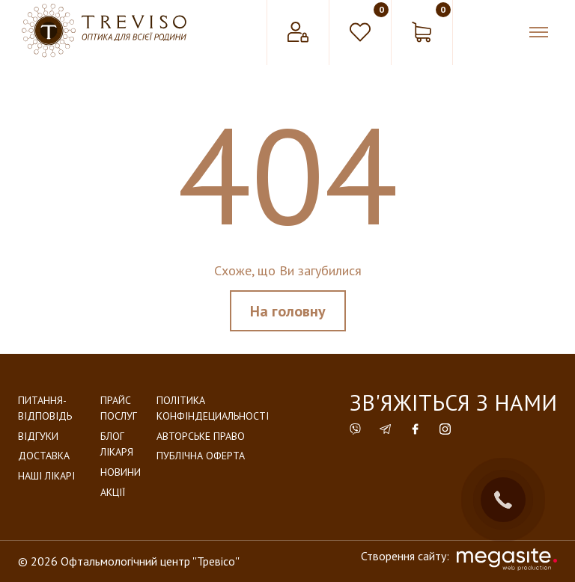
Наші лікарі (46, 476)
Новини (120, 472)
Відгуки (38, 436)
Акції (112, 492)
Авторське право (200, 436)
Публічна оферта (200, 455)
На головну (288, 311)
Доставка (44, 455)
